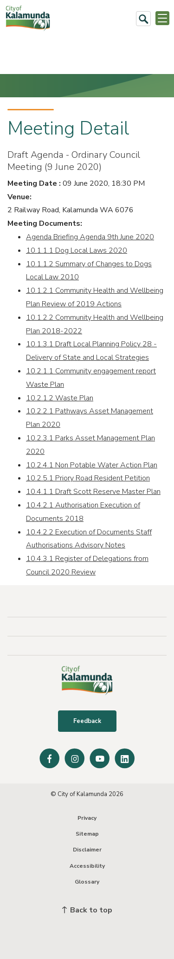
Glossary (87, 881)
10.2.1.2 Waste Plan (59, 398)
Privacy (87, 818)
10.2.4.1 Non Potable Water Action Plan (91, 465)
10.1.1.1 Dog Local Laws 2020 (76, 250)
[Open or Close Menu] (162, 18)
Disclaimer (87, 849)
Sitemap (87, 833)
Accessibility (87, 866)
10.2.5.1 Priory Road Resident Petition (88, 478)
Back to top (87, 910)
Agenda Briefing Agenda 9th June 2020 (90, 237)
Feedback (87, 721)
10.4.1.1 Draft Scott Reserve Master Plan (93, 491)
